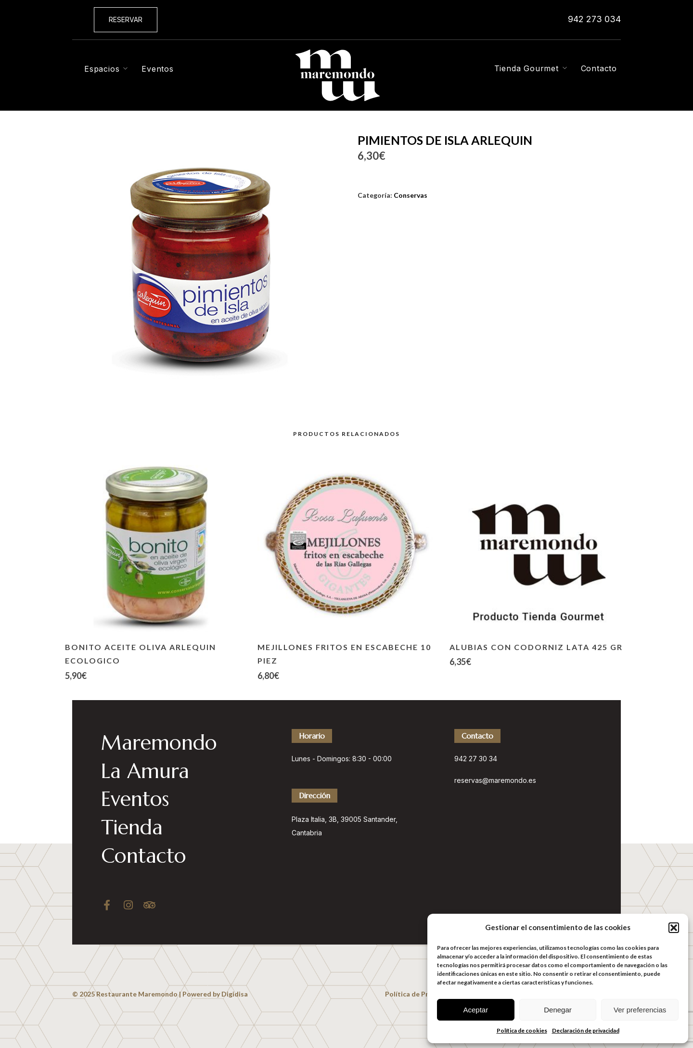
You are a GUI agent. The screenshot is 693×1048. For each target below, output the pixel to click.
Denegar (558, 1010)
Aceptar (475, 1010)
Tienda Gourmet (526, 68)
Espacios (101, 69)
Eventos (157, 69)
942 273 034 (594, 19)
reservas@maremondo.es (495, 780)
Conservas (410, 195)
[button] (674, 928)
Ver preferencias (640, 1010)
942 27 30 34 (475, 758)
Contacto (599, 68)
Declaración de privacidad (585, 1030)
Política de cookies (522, 1030)
